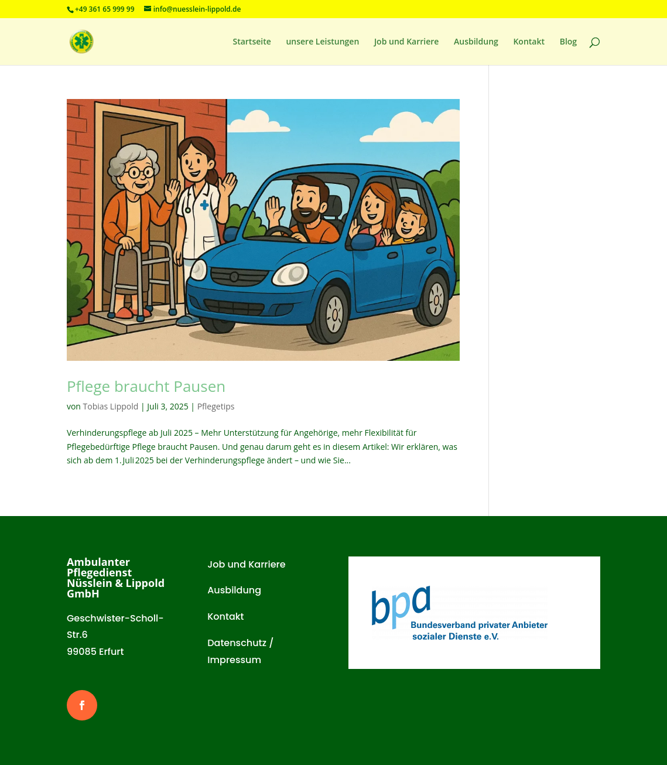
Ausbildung (476, 42)
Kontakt (529, 42)
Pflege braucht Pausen (146, 386)
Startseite (251, 42)
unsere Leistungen (322, 42)
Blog (568, 42)
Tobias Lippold (111, 406)
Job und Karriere (406, 42)
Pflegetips (216, 406)
